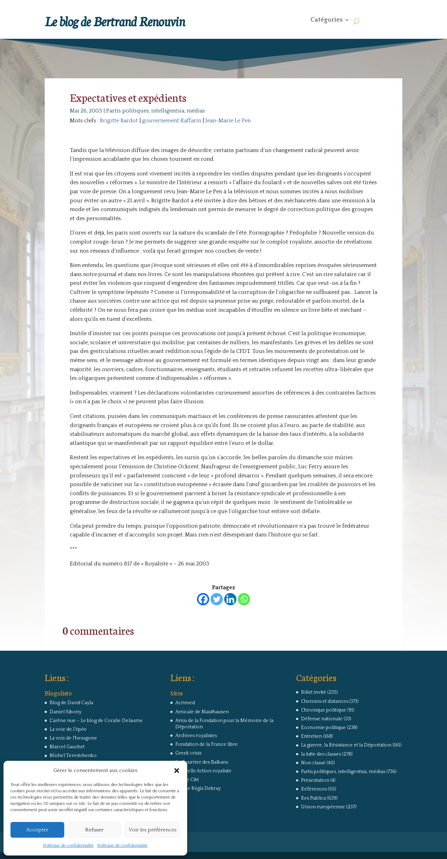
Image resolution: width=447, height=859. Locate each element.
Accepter (37, 830)
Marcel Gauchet (67, 747)
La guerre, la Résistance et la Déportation (346, 745)
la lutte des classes (321, 754)
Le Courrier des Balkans (201, 762)
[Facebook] (203, 599)
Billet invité (313, 692)
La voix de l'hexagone (73, 738)
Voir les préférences (152, 830)
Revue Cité (187, 779)
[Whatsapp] (244, 599)
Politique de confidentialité (68, 845)
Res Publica (313, 798)
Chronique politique (323, 710)
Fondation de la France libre (206, 744)
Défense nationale (322, 719)
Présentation (315, 780)
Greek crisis (188, 753)
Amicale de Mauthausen (202, 712)
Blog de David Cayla (71, 703)
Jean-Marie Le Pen (228, 120)
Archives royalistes (196, 735)
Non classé (313, 763)
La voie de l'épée (68, 729)
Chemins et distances (324, 701)
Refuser (94, 830)
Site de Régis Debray (198, 788)
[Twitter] (217, 599)
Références (314, 789)
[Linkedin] (230, 599)
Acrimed (185, 703)
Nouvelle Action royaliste (203, 771)
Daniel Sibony (65, 712)
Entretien (311, 736)
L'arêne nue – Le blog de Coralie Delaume (96, 720)
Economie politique (323, 727)
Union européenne (323, 807)
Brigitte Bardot (119, 120)
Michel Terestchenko (73, 755)
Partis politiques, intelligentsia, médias (155, 111)
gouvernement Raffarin (171, 120)
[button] (176, 770)
